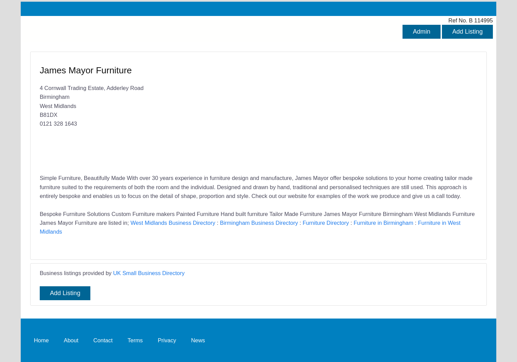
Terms (135, 340)
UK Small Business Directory (149, 273)
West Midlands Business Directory (172, 223)
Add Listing (467, 31)
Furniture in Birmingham (383, 223)
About (71, 340)
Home (41, 340)
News (198, 340)
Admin (421, 31)
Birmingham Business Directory (259, 223)
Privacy (167, 340)
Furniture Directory (326, 223)
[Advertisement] (364, 113)
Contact (103, 340)
